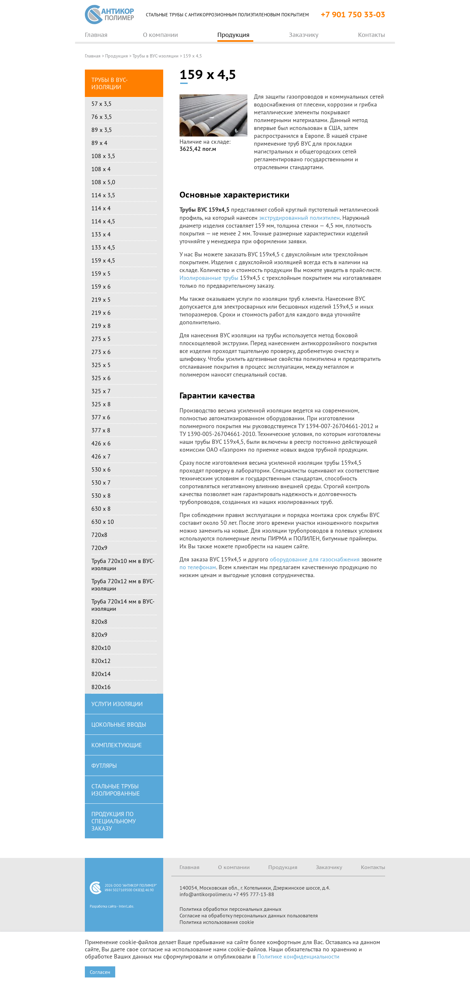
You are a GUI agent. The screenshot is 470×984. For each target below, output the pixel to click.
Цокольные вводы (118, 724)
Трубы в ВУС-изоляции (156, 56)
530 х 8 (101, 495)
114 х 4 (101, 208)
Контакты (373, 867)
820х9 (99, 634)
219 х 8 (101, 325)
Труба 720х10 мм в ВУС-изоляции (122, 564)
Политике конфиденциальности (298, 956)
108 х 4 (101, 168)
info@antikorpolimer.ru (206, 894)
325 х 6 (101, 377)
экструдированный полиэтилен (299, 217)
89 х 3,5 (101, 129)
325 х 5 (101, 364)
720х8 (99, 534)
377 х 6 (100, 417)
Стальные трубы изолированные (115, 789)
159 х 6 (101, 286)
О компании (234, 867)
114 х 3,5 (103, 195)
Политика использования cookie (217, 922)
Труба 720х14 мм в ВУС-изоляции (122, 605)
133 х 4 (101, 234)
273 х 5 (101, 338)
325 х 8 (101, 404)
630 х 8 (101, 508)
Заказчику (329, 867)
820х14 (101, 673)
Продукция (116, 56)
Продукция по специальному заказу (113, 821)
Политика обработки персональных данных (230, 909)
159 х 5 (101, 273)
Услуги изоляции (117, 703)
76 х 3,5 (101, 116)
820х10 (101, 647)
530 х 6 (101, 469)
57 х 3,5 (101, 103)
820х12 (101, 660)
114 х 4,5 (103, 221)
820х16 (101, 686)
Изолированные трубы (209, 277)
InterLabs (126, 906)
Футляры (104, 765)
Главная (93, 56)
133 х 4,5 (103, 247)
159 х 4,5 (103, 260)
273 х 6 (101, 351)
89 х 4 (99, 142)
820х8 (99, 621)
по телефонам (198, 567)
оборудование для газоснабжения (315, 559)
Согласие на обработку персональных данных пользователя (249, 915)
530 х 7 (101, 482)
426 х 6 (101, 443)
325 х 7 (101, 391)
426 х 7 (101, 456)
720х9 (99, 547)
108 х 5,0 (103, 182)
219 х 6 (101, 312)
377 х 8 (100, 430)
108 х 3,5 (103, 155)
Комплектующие (116, 745)
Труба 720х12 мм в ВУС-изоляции (122, 584)
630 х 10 (102, 521)
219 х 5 (101, 299)
